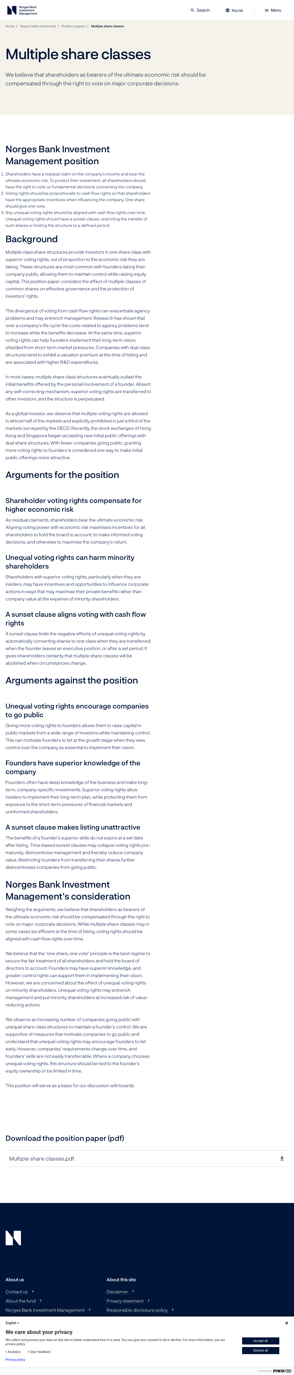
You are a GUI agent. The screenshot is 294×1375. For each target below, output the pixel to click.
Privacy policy (15, 1359)
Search (200, 10)
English (13, 1323)
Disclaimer (117, 1291)
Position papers (73, 26)
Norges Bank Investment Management (45, 1310)
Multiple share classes (107, 26)
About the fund (21, 1300)
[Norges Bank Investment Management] (22, 11)
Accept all (261, 1341)
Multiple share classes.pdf (41, 1158)
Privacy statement (125, 1300)
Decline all (260, 1350)
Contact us (17, 1291)
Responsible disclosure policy (137, 1310)
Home (10, 26)
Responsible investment (38, 26)
